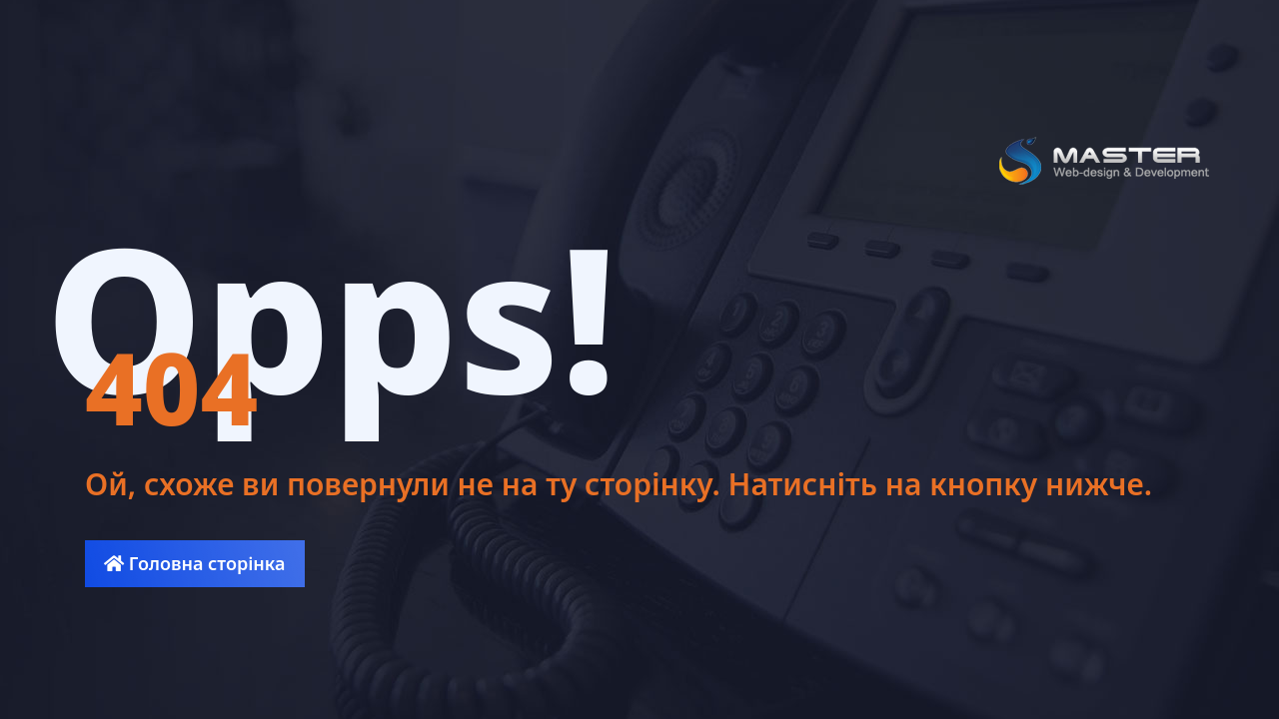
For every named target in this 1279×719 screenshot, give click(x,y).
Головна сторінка (194, 563)
